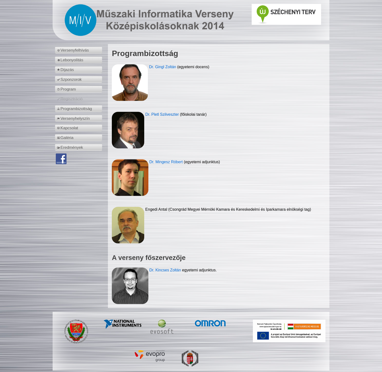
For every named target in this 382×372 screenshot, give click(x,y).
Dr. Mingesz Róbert (166, 162)
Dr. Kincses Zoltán (165, 270)
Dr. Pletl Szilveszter (162, 114)
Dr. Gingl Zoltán (163, 67)
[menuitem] (79, 50)
